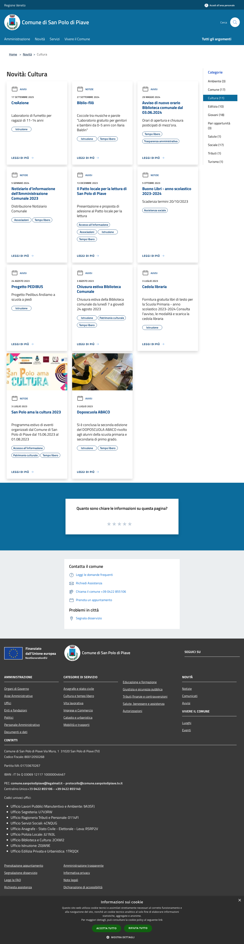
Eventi (186, 730)
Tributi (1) (214, 153)
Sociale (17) (216, 144)
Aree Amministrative (18, 695)
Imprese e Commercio (78, 710)
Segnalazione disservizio (20, 872)
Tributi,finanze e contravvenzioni (145, 696)
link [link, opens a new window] (160, 920)
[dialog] (122, 920)
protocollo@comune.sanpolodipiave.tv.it (94, 783)
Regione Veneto (14, 5)
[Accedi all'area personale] (219, 5)
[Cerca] (235, 22)
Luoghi (186, 722)
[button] (122, 937)
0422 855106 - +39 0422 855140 (57, 788)
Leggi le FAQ (12, 880)
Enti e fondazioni (15, 710)
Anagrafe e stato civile (79, 688)
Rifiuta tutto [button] (138, 928)
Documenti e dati (15, 731)
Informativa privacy (77, 872)
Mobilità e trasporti (77, 724)
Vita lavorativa (73, 703)
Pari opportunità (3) (219, 125)
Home (13, 54)
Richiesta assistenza (18, 887)
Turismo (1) (215, 161)
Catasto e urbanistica (78, 717)
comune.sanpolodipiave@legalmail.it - (38, 783)
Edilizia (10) (216, 106)
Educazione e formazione (140, 682)
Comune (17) (216, 89)
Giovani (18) (216, 114)
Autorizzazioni (132, 710)
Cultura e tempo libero (79, 695)
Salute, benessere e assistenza (143, 703)
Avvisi (19, 89)
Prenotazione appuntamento (23, 865)
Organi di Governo (16, 688)
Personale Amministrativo (22, 724)
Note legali (71, 880)
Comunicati (190, 695)
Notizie (85, 89)
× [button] (239, 900)
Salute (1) (214, 136)
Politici (8, 717)
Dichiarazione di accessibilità (83, 887)
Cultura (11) (216, 98)
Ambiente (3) (216, 81)
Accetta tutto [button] (107, 928)
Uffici (7, 703)
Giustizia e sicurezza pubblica (142, 689)
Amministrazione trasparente (84, 865)
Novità (27, 54)
